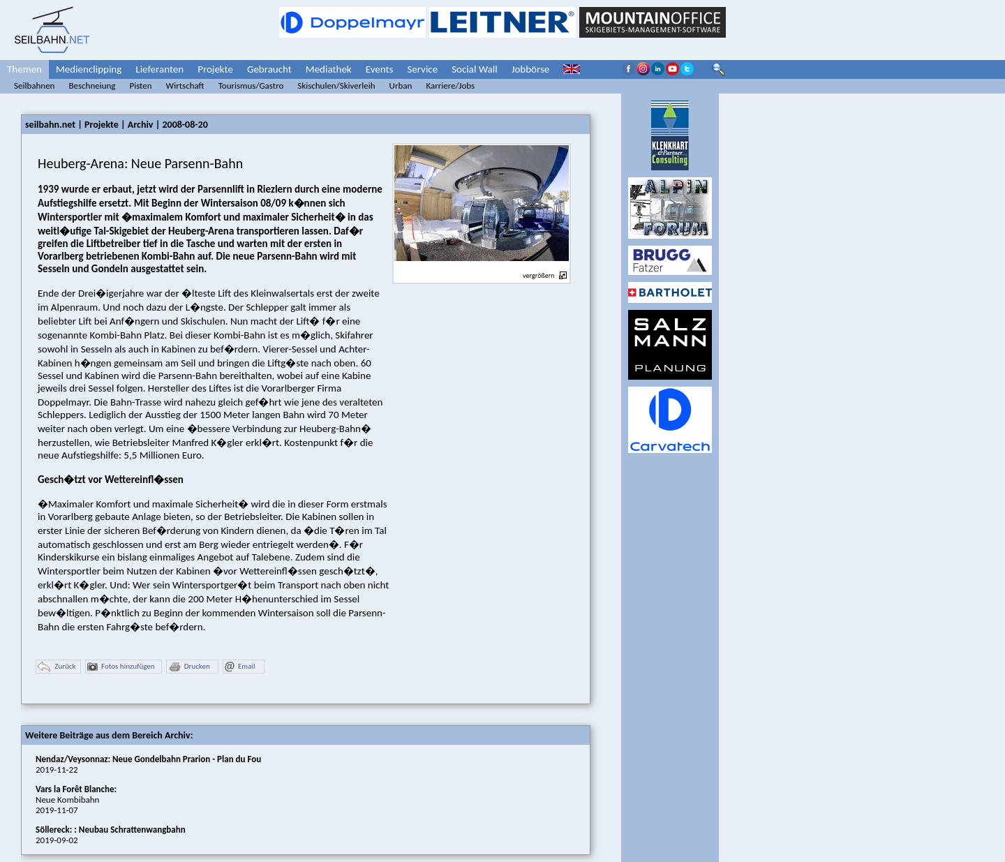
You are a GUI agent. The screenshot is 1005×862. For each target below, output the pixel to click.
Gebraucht (269, 69)
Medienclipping (88, 69)
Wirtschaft (185, 85)
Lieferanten (159, 69)
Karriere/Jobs (450, 85)
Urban (400, 85)
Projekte (215, 69)
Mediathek (329, 69)
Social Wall (475, 69)
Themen (24, 69)
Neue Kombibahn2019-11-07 (76, 799)
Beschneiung (91, 85)
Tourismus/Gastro (251, 85)
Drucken (189, 667)
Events (380, 69)
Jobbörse (531, 69)
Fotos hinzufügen (121, 667)
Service (422, 69)
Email (240, 667)
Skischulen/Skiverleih (336, 85)
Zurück (56, 667)
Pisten (140, 85)
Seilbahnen (34, 85)
